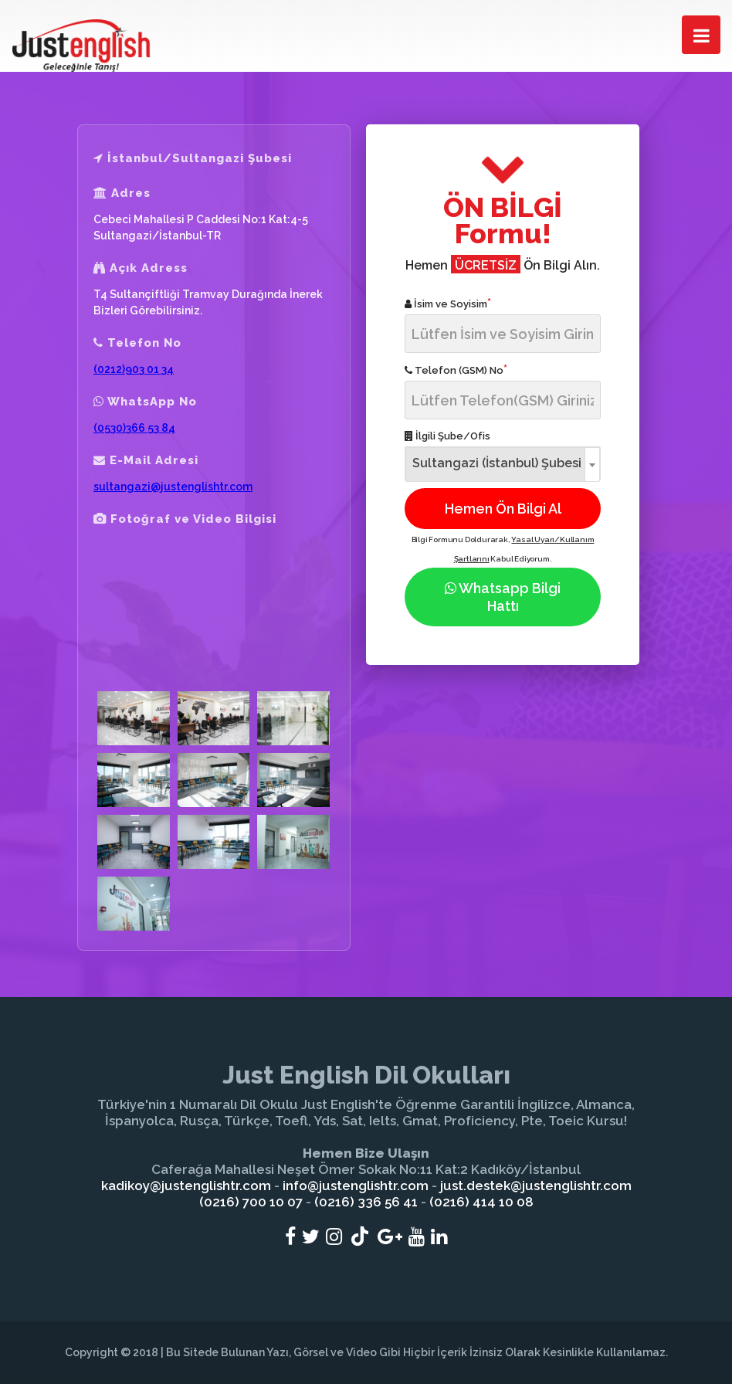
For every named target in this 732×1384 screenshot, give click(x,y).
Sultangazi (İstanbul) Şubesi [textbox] (496, 463)
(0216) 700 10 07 (251, 1201)
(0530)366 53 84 (134, 428)
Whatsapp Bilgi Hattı (503, 597)
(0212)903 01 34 (133, 369)
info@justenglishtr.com (356, 1185)
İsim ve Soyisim (448, 303)
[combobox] (503, 463)
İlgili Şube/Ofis (447, 436)
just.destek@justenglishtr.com (536, 1185)
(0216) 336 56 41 (366, 1201)
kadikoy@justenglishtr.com (186, 1185)
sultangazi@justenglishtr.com (172, 486)
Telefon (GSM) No (456, 369)
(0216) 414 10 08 (481, 1201)
